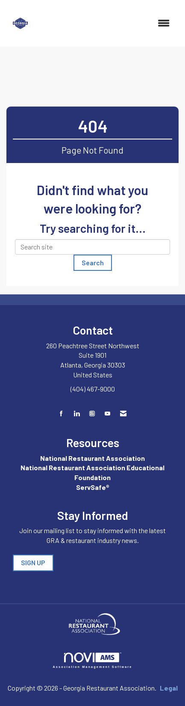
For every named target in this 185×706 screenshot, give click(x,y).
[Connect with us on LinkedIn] (77, 413)
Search (93, 262)
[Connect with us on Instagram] (92, 413)
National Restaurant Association (92, 458)
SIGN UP (33, 562)
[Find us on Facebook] (61, 413)
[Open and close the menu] (107, 23)
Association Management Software (92, 660)
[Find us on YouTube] (107, 413)
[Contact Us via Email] (123, 413)
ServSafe (91, 487)
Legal (169, 688)
